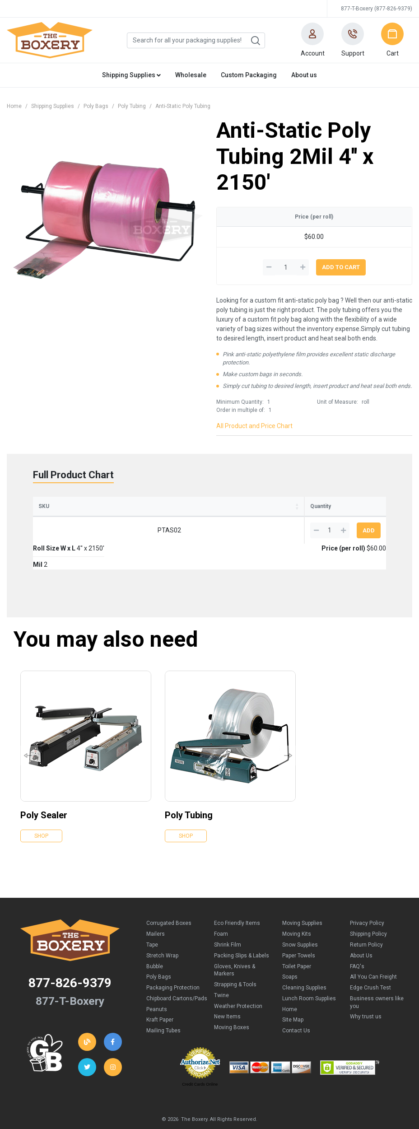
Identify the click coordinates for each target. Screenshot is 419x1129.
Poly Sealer (43, 789)
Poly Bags (96, 106)
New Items (227, 991)
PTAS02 (62, 530)
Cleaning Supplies (304, 962)
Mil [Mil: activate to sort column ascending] (186, 506)
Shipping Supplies (52, 106)
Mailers (155, 908)
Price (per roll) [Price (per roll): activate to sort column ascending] (241, 506)
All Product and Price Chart (254, 425)
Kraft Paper (159, 994)
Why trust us (366, 991)
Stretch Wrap (162, 930)
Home (14, 106)
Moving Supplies (302, 897)
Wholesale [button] (190, 75)
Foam (221, 908)
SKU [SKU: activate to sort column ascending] (43, 506)
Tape (152, 919)
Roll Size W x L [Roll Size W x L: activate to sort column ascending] (115, 506)
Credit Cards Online (200, 1058)
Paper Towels (298, 930)
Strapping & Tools (235, 959)
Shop (41, 810)
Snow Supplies (300, 919)
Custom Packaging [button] (249, 75)
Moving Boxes (231, 1001)
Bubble (154, 941)
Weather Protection (238, 980)
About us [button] (304, 75)
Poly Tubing (132, 106)
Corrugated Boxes (168, 897)
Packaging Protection (173, 962)
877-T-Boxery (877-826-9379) (376, 8)
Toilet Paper (296, 941)
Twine (221, 969)
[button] (312, 40)
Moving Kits (296, 908)
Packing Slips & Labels (241, 930)
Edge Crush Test (370, 962)
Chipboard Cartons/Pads (176, 973)
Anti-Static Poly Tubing (182, 106)
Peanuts (156, 983)
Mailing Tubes (163, 1005)
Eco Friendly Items (237, 897)
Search (255, 41)
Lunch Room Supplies (309, 973)
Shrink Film (227, 919)
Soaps (290, 951)
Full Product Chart (73, 475)
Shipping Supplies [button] (131, 75)
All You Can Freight (373, 951)
